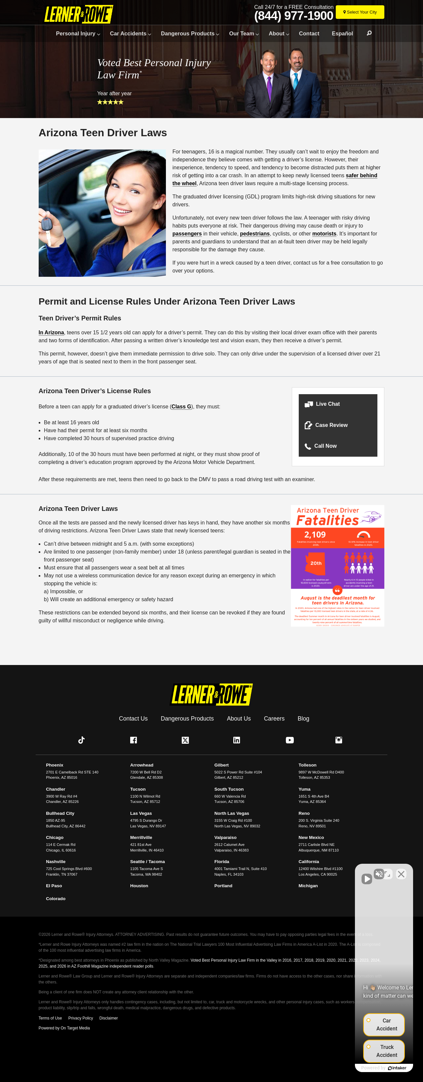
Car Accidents (128, 33)
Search (366, 33)
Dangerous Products (187, 33)
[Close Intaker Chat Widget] (401, 870)
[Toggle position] (387, 870)
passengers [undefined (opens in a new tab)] (187, 233)
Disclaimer (108, 1018)
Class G (181, 406)
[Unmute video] (306, 870)
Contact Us (133, 718)
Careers (274, 718)
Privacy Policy (80, 1018)
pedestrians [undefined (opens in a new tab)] (255, 233)
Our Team (241, 33)
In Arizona (51, 332)
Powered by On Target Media (64, 1028)
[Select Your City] (360, 12)
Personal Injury (76, 33)
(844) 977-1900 (293, 16)
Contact (309, 33)
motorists (324, 233)
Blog (303, 718)
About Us (239, 718)
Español (342, 33)
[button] (338, 404)
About (277, 33)
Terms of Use (50, 1018)
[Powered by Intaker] (367, 1068)
